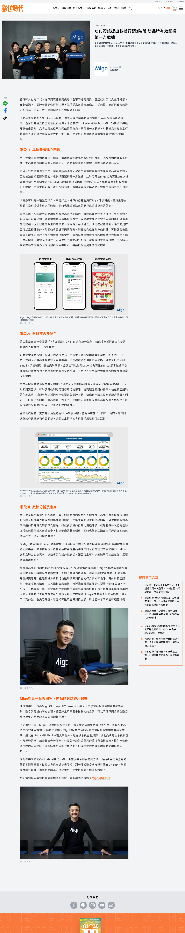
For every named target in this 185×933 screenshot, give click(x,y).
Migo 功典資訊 (101, 778)
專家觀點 (91, 8)
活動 (109, 8)
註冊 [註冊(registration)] (168, 8)
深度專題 (66, 8)
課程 (116, 8)
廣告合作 (169, 1)
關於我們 (158, 1)
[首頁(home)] (12, 8)
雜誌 (123, 8)
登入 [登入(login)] (160, 8)
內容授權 (180, 1)
